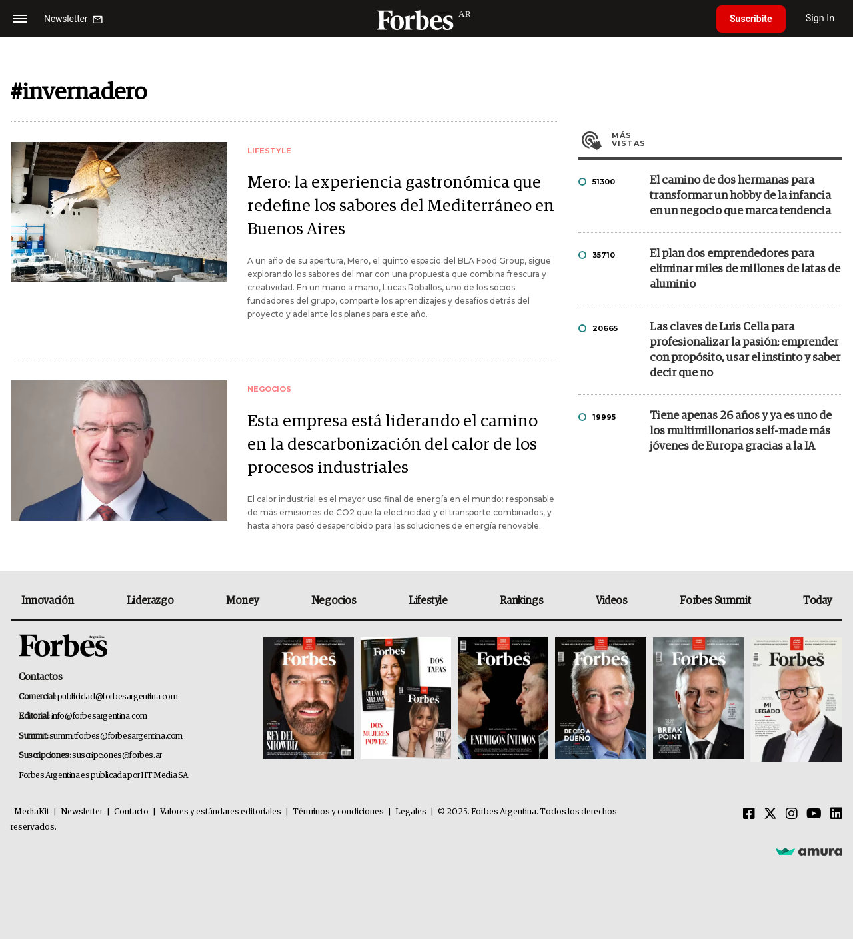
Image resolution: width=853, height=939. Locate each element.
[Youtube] (814, 814)
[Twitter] (770, 814)
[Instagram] (792, 814)
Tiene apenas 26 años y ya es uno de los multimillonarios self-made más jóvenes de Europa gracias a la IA (741, 431)
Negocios (334, 600)
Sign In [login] (820, 18)
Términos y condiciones (338, 812)
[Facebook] (749, 814)
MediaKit (31, 812)
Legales (410, 812)
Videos (612, 600)
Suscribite (751, 18)
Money (242, 600)
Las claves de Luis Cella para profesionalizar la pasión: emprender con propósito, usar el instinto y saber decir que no (745, 350)
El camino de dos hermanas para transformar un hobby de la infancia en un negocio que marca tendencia (740, 196)
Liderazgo (150, 600)
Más (727, 139)
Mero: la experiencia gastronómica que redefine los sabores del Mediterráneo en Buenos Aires (400, 206)
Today (817, 600)
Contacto (131, 812)
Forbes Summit (715, 600)
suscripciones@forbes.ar (117, 755)
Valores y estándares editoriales (220, 812)
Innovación (47, 600)
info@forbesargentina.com (99, 716)
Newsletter (82, 812)
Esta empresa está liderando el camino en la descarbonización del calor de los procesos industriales (392, 444)
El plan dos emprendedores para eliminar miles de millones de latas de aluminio (745, 269)
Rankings (521, 600)
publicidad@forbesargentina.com (117, 697)
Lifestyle (428, 600)
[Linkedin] (836, 814)
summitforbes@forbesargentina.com (116, 736)
